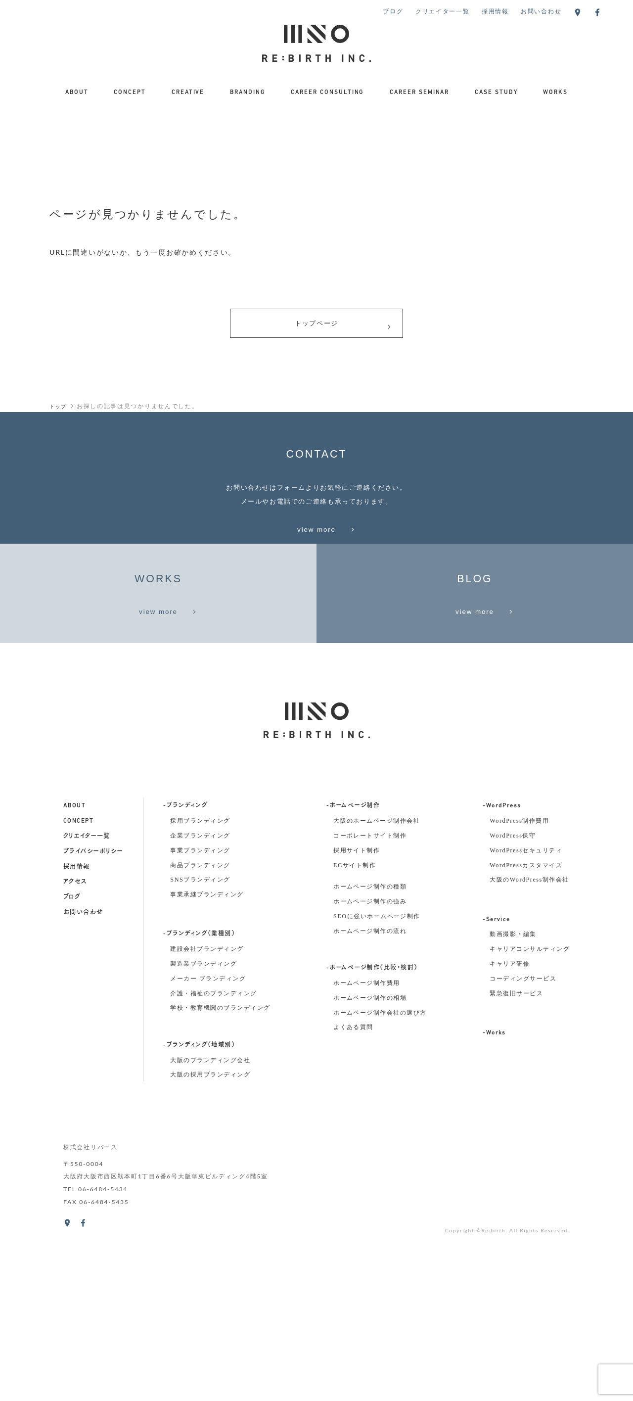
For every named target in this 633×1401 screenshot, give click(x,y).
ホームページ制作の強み (370, 1074)
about (74, 979)
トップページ (343, 327)
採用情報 (495, 11)
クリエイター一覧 (442, 11)
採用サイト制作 (356, 1023)
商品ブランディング (200, 1037)
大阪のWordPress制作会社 (529, 1052)
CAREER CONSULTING (327, 92)
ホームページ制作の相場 (370, 1171)
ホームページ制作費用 (366, 1156)
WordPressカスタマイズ (526, 1037)
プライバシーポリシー (93, 1025)
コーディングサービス (523, 1151)
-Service (496, 1093)
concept (78, 994)
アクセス (75, 1055)
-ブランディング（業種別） (199, 1107)
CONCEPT (130, 92)
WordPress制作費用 (519, 993)
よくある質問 (353, 1200)
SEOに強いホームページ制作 (376, 1089)
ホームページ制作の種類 (370, 1059)
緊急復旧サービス (516, 1166)
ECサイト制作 (354, 1037)
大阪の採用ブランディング (210, 1247)
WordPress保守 (513, 1008)
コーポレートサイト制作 (370, 1008)
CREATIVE (188, 92)
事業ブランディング (200, 1023)
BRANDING (248, 92)
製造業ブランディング (203, 1136)
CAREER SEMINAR (420, 92)
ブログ (393, 11)
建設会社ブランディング (206, 1122)
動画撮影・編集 (513, 1107)
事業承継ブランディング (206, 1067)
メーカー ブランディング (208, 1151)
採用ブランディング (200, 993)
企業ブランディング (200, 1008)
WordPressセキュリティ (526, 1023)
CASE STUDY (496, 92)
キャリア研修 (510, 1136)
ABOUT (77, 92)
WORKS (555, 92)
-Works (494, 1206)
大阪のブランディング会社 (210, 1232)
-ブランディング (185, 979)
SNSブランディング (200, 1052)
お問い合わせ (541, 11)
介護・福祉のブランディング (213, 1166)
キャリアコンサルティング (530, 1122)
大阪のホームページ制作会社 (376, 993)
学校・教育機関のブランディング (220, 1180)
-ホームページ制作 (353, 979)
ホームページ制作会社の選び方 (380, 1185)
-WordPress (502, 979)
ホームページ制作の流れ (370, 1104)
